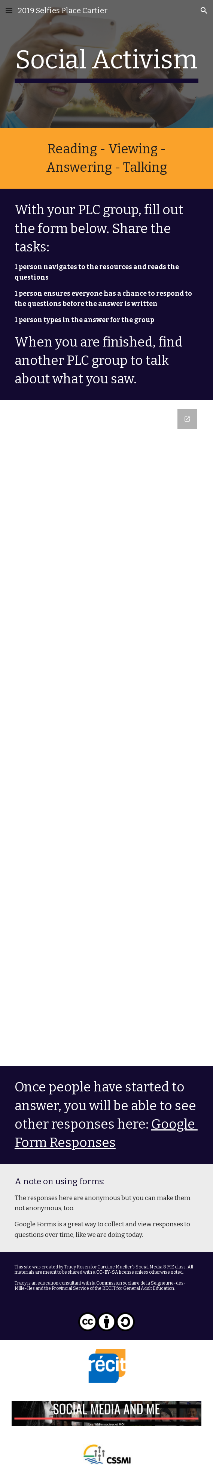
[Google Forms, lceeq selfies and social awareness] (106, 733)
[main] (106, 64)
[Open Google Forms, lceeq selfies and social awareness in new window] (187, 419)
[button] (9, 10)
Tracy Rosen (77, 1267)
